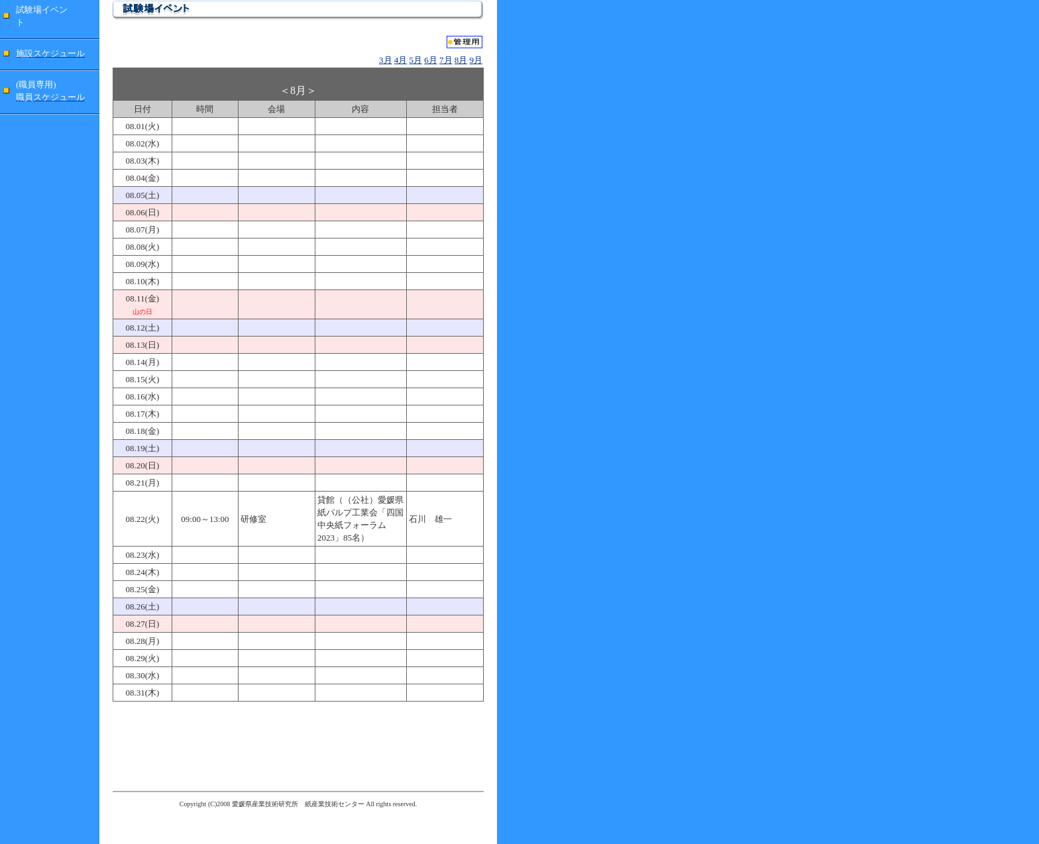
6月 (430, 60)
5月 (416, 60)
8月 (461, 60)
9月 (476, 60)
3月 (385, 60)
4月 (401, 60)
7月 (446, 60)
